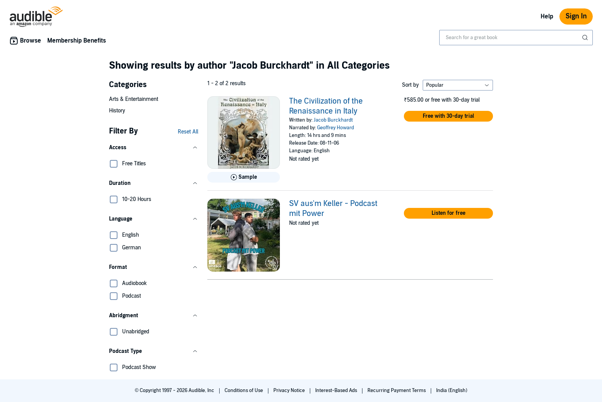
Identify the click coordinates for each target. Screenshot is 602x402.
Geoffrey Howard (335, 128)
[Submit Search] (586, 37)
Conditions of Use (244, 390)
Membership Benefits (76, 40)
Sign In (576, 16)
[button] (153, 147)
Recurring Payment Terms (397, 390)
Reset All (188, 132)
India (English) (451, 390)
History (117, 110)
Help (547, 16)
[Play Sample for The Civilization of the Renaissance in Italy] (243, 177)
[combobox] (516, 37)
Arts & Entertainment (133, 99)
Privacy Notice (289, 390)
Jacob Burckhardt (333, 120)
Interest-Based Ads (336, 390)
